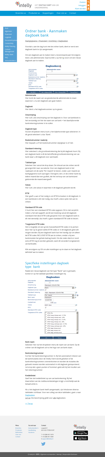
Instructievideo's (33, 428)
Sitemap (59, 454)
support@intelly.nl (47, 439)
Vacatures (31, 432)
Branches (18, 428)
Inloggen (82, 5)
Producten (18, 430)
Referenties (18, 432)
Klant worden (80, 8)
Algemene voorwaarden (47, 454)
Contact (17, 437)
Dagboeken (30, 395)
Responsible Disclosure (70, 454)
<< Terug (29, 403)
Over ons (18, 434)
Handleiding (32, 430)
